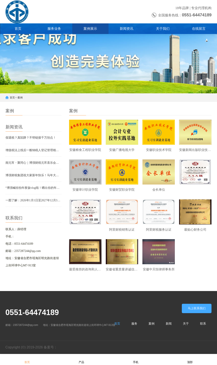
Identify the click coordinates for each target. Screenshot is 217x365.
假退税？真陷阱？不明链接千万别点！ (31, 137)
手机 (135, 359)
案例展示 (90, 28)
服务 (134, 324)
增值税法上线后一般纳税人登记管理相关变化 (33, 150)
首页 (18, 28)
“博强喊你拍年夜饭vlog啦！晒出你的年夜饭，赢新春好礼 (33, 187)
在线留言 (199, 28)
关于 (186, 324)
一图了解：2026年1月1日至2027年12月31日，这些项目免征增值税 (33, 200)
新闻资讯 (126, 28)
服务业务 (54, 28)
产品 (81, 359)
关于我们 (163, 28)
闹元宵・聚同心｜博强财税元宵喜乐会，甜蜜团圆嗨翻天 (33, 162)
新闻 (169, 324)
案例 (20, 97)
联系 (203, 324)
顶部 (190, 359)
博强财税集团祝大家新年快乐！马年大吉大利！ (33, 175)
